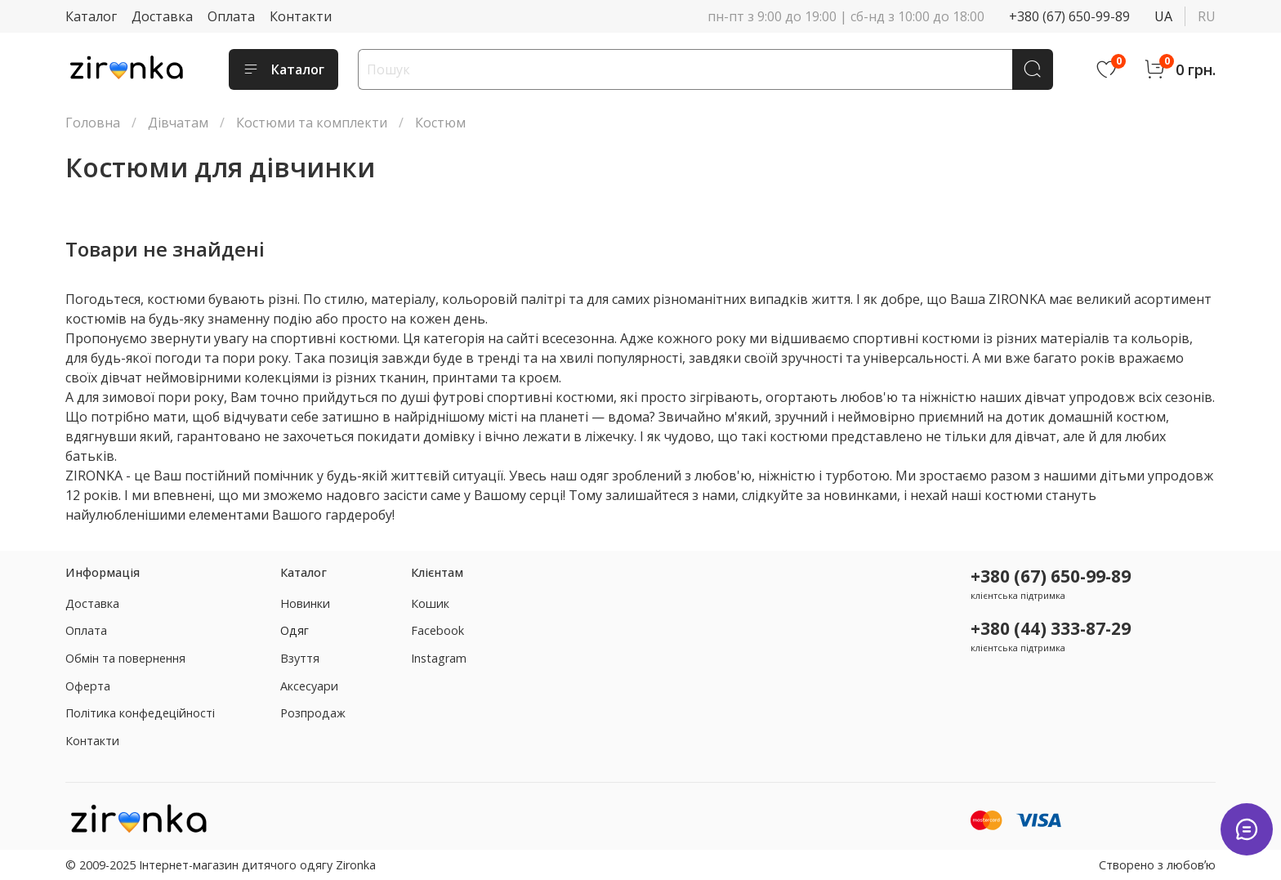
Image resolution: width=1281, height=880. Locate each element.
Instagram (438, 658)
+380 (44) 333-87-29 (1051, 628)
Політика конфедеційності (140, 713)
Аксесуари (309, 686)
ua (1163, 16)
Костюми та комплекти (311, 123)
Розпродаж (313, 713)
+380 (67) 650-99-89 (1069, 16)
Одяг (294, 630)
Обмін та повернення (125, 658)
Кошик (430, 603)
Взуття (299, 658)
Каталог (91, 16)
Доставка (162, 16)
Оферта (87, 686)
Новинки (305, 603)
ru (1207, 16)
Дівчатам (178, 123)
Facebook (437, 630)
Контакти (301, 16)
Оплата (231, 16)
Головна (92, 123)
